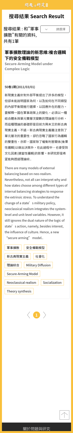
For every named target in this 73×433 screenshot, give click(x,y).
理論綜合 (13, 266)
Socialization (52, 283)
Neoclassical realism (21, 283)
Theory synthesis (19, 292)
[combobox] (54, 29)
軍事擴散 (13, 248)
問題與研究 (36, 5)
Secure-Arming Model (22, 275)
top (64, 415)
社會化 (40, 257)
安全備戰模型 (35, 248)
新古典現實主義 (18, 257)
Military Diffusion (38, 266)
